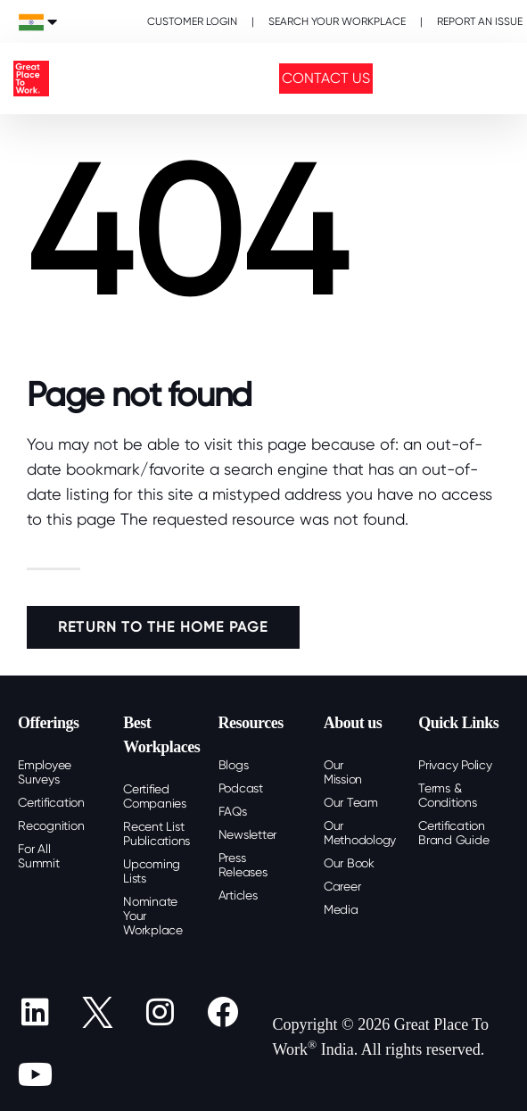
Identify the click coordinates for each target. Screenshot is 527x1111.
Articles (238, 895)
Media (341, 909)
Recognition (51, 825)
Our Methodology (360, 832)
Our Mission (343, 772)
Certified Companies (154, 796)
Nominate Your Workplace (153, 915)
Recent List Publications (156, 833)
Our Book (349, 863)
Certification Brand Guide (453, 832)
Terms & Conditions (447, 795)
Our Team (351, 802)
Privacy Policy (455, 765)
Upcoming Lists (151, 871)
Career (342, 886)
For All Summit (39, 856)
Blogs (233, 765)
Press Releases (243, 864)
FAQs (232, 811)
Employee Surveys (44, 772)
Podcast (240, 788)
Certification (51, 802)
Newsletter (247, 834)
